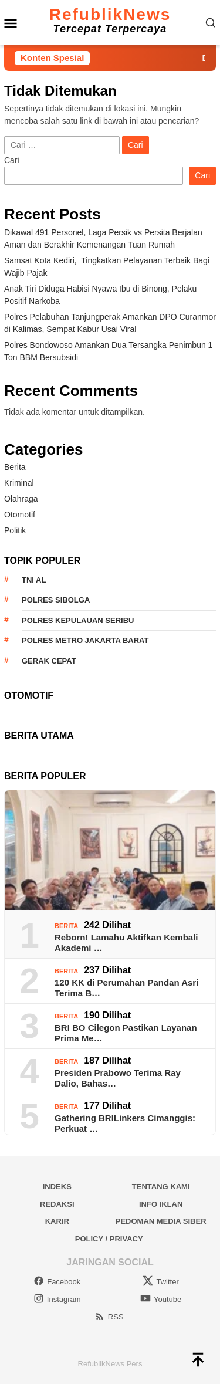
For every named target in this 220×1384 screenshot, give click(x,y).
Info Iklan (160, 1204)
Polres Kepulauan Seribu (78, 620)
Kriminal (19, 483)
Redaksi (57, 1204)
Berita (15, 467)
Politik (15, 530)
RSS (109, 1316)
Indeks (57, 1186)
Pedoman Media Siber (161, 1221)
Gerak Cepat (49, 661)
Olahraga (21, 498)
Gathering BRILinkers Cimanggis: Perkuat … (125, 1123)
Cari (11, 160)
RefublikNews (110, 14)
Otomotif (19, 514)
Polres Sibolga (56, 599)
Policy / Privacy (109, 1238)
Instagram (57, 1299)
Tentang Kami (161, 1186)
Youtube (160, 1299)
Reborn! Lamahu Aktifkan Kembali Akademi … (126, 942)
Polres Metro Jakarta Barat (85, 640)
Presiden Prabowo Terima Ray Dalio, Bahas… (118, 1078)
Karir (57, 1221)
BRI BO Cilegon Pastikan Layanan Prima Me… (126, 1033)
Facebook (56, 1281)
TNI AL (34, 580)
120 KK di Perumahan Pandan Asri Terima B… (126, 987)
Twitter (160, 1281)
